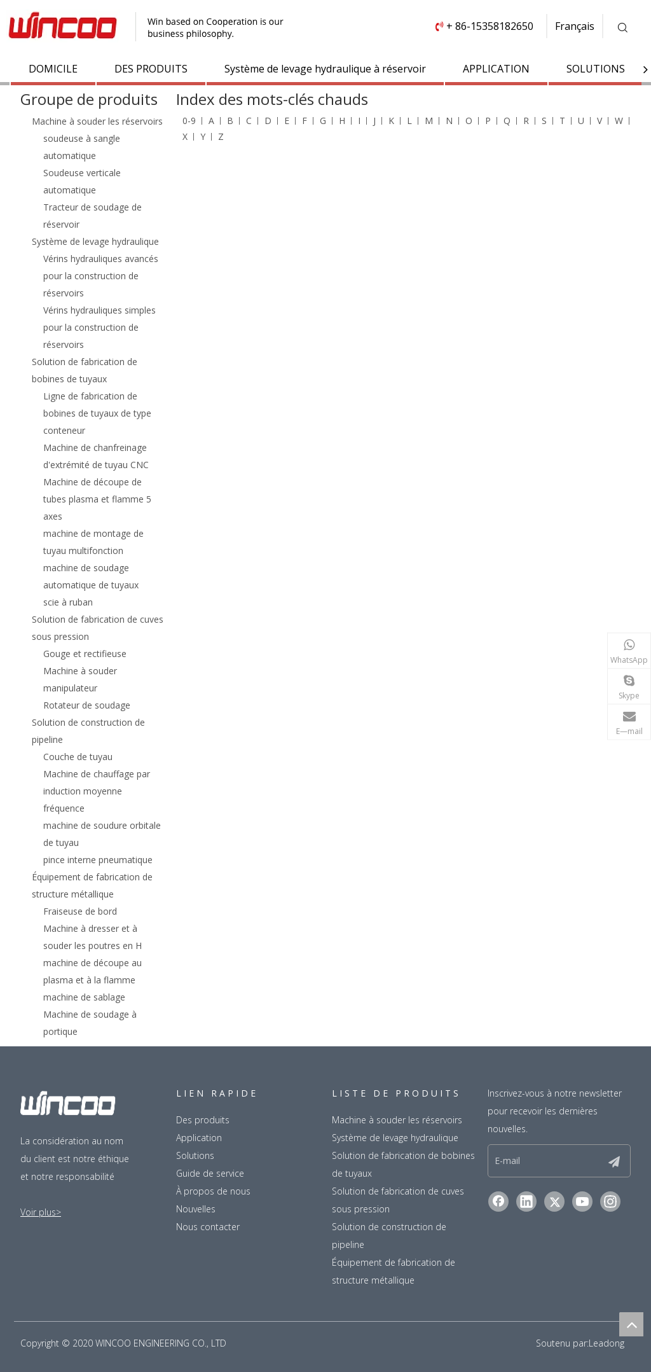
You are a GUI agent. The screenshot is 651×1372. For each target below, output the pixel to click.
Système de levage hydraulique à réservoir (325, 69)
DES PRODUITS (151, 69)
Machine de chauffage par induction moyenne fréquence (96, 791)
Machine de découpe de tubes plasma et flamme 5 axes (97, 499)
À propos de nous (213, 1191)
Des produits (203, 1120)
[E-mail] (538, 1161)
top (631, 1324)
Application (199, 1138)
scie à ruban (68, 602)
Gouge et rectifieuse (85, 654)
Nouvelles (196, 1209)
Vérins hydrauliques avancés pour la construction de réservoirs (100, 276)
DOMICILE (53, 69)
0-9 (189, 120)
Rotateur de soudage (86, 705)
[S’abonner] (614, 1161)
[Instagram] (610, 1201)
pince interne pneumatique (98, 860)
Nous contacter (208, 1227)
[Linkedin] (526, 1201)
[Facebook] (498, 1201)
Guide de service (210, 1173)
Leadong (606, 1343)
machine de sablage (84, 997)
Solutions (195, 1155)
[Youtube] (582, 1201)
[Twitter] (554, 1201)
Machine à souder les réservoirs (97, 121)
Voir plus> (40, 1212)
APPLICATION (496, 69)
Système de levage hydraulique (95, 241)
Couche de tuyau (78, 757)
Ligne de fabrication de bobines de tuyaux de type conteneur (97, 413)
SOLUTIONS (595, 69)
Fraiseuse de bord (80, 911)
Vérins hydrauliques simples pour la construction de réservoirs (99, 327)
